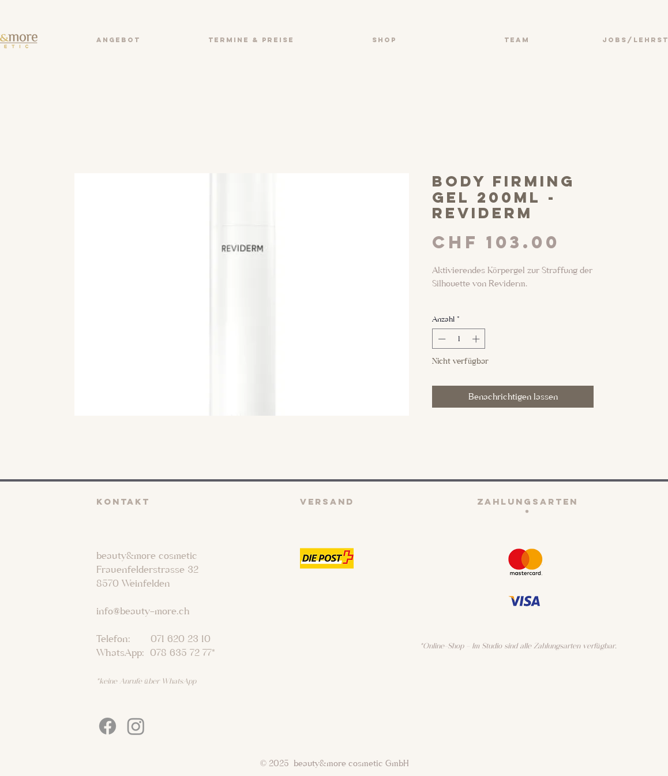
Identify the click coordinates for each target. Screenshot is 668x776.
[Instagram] (136, 726)
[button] (118, 40)
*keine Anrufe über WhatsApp (146, 681)
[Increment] (477, 339)
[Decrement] (441, 339)
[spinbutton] (459, 339)
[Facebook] (107, 726)
